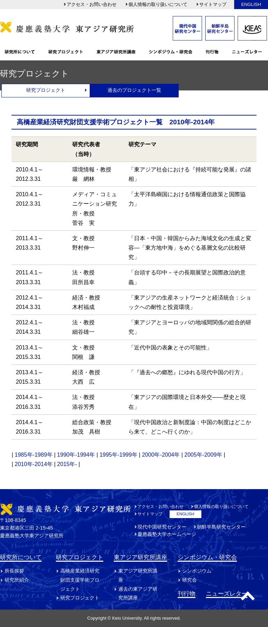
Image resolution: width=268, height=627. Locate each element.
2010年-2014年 (34, 464)
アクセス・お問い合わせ (90, 4)
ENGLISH (251, 4)
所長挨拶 (14, 571)
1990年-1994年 (76, 455)
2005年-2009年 (203, 455)
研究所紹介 (17, 580)
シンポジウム (196, 571)
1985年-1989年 (34, 455)
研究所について (21, 557)
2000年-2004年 (161, 455)
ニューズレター (226, 593)
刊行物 (186, 593)
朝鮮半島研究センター (221, 527)
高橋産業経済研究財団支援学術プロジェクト (79, 580)
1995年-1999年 (118, 455)
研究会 (189, 580)
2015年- (67, 464)
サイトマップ (211, 4)
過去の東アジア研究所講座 (137, 593)
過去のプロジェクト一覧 (134, 90)
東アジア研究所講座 (140, 557)
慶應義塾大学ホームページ (166, 534)
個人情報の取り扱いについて (156, 4)
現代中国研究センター (161, 527)
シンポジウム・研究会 (207, 557)
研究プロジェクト (45, 90)
